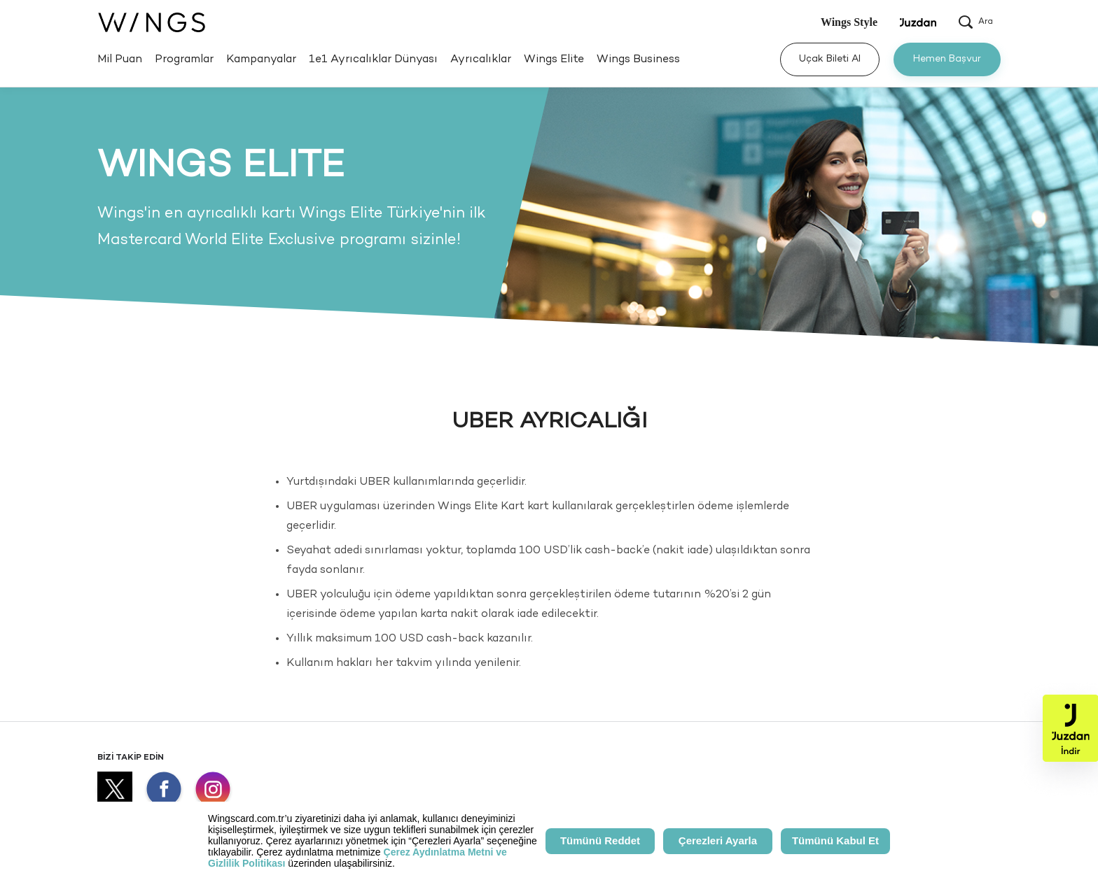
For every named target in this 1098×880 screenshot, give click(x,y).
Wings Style (849, 22)
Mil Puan (119, 60)
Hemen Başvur (947, 59)
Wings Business (638, 60)
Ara (976, 22)
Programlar (184, 60)
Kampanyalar (261, 60)
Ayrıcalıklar (480, 60)
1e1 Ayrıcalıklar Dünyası (373, 60)
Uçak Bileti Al (830, 59)
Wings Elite (554, 60)
